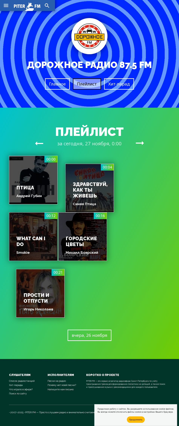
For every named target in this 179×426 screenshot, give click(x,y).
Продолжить (135, 419)
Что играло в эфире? (21, 389)
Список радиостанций (22, 381)
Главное (57, 84)
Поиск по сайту (18, 393)
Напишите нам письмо (61, 389)
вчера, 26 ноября (89, 335)
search (47, 6)
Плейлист (87, 84)
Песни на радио (57, 381)
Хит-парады (16, 385)
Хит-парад (119, 84)
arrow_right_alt (39, 143)
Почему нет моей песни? (62, 385)
